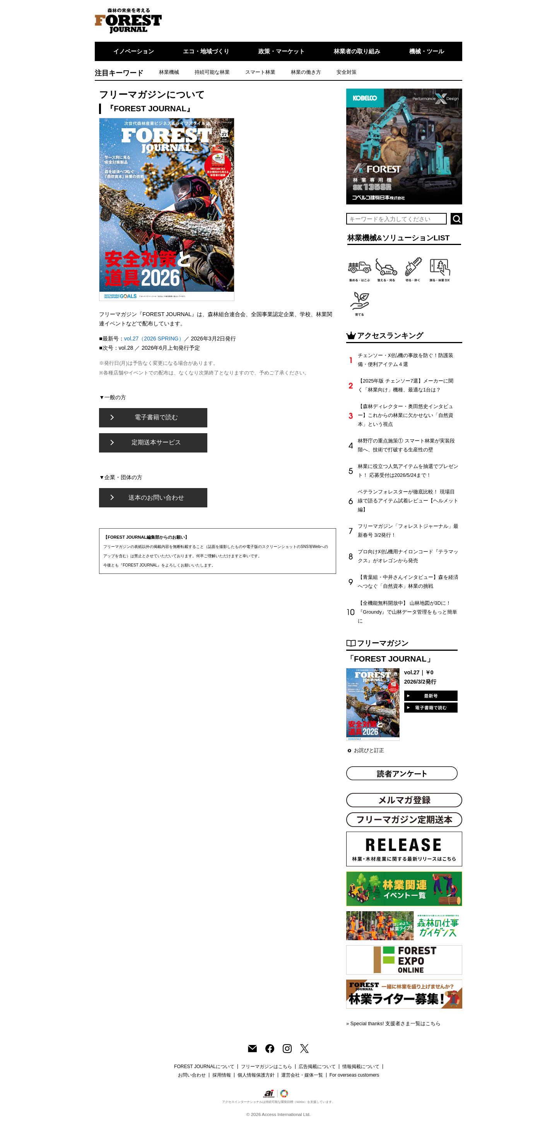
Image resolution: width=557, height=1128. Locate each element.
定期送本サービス (156, 442)
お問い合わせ (192, 1075)
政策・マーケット (281, 51)
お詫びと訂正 (369, 750)
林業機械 (169, 72)
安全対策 (347, 72)
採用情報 (221, 1075)
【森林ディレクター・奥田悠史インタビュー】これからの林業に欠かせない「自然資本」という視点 (405, 415)
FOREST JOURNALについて (204, 1066)
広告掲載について (317, 1066)
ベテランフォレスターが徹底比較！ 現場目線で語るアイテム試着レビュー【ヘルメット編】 (408, 500)
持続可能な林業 (212, 72)
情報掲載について (360, 1066)
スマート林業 (260, 72)
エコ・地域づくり (206, 51)
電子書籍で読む (156, 417)
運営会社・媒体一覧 (302, 1075)
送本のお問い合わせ (156, 497)
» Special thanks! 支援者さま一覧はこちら (393, 1023)
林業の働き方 (306, 72)
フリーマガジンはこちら (266, 1066)
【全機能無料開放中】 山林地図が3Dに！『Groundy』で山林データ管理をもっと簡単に (407, 612)
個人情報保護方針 (256, 1075)
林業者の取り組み (357, 51)
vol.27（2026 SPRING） (154, 338)
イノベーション (133, 51)
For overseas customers (354, 1075)
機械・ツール (426, 51)
